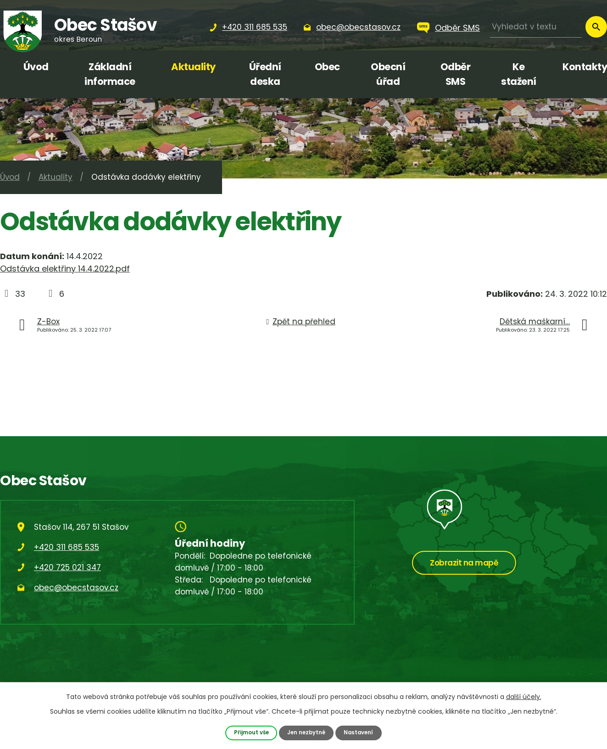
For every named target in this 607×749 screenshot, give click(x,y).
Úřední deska (265, 74)
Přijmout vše (248, 732)
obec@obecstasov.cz (76, 587)
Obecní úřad (388, 74)
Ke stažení (518, 74)
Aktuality (193, 66)
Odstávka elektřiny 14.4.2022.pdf (65, 268)
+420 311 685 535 (66, 547)
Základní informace (109, 74)
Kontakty (584, 66)
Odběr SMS (457, 27)
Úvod (36, 66)
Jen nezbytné (306, 732)
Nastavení (362, 732)
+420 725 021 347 (67, 567)
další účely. (523, 696)
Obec (327, 66)
